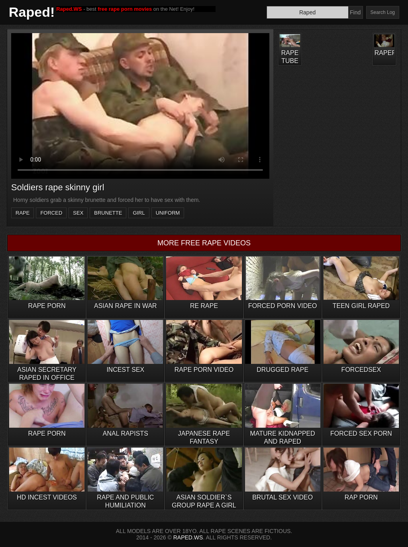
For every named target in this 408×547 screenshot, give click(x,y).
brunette (108, 213)
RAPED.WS (188, 537)
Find (355, 12)
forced (51, 213)
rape (22, 213)
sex (78, 213)
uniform (168, 213)
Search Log (383, 12)
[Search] (307, 12)
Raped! (32, 12)
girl (139, 213)
